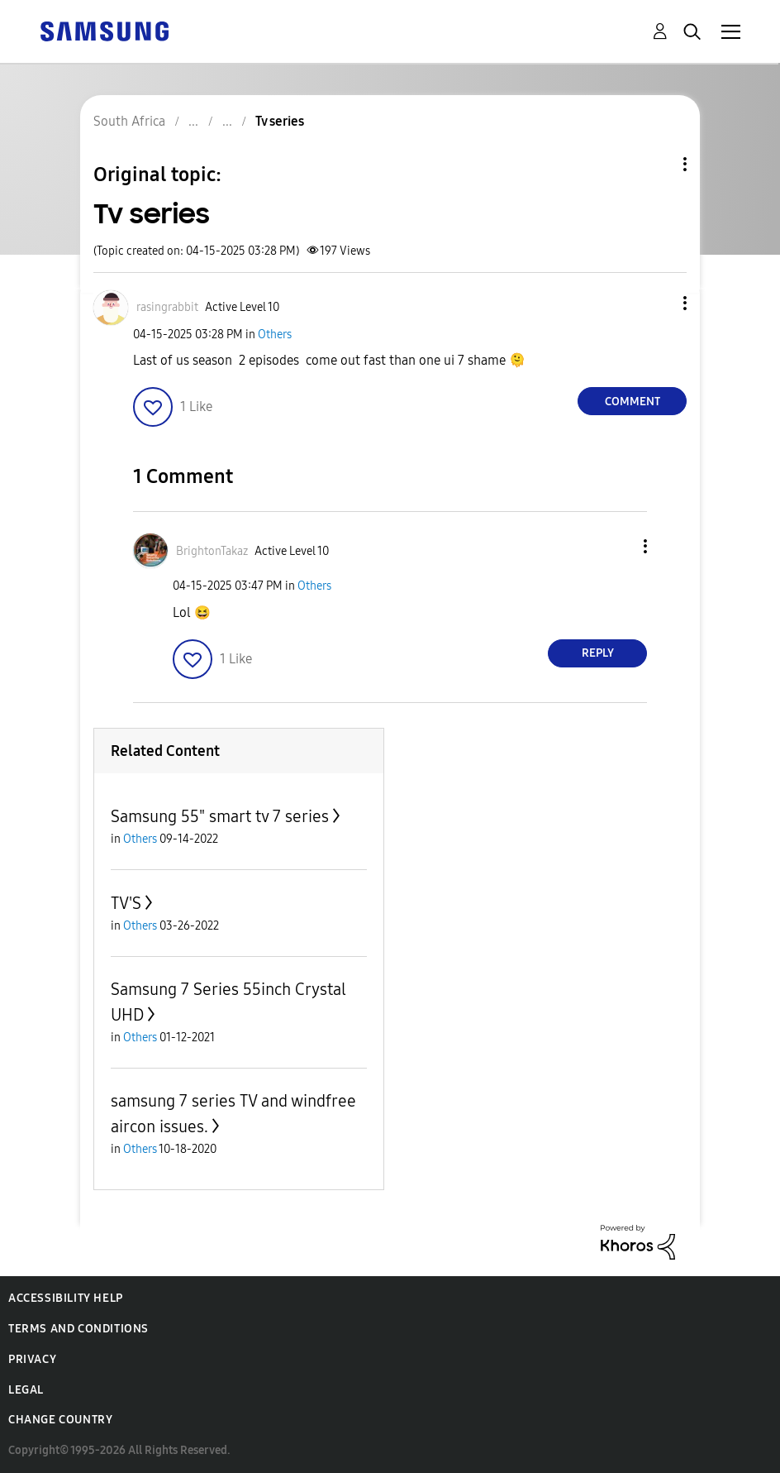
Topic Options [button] (657, 164)
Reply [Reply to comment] (598, 653)
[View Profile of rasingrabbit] (167, 307)
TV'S (126, 903)
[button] (657, 303)
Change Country (60, 1420)
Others (275, 335)
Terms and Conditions (78, 1329)
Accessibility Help (65, 1298)
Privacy (32, 1359)
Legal (26, 1390)
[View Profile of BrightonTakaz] (212, 551)
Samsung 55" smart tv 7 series (220, 816)
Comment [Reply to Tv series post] (632, 402)
